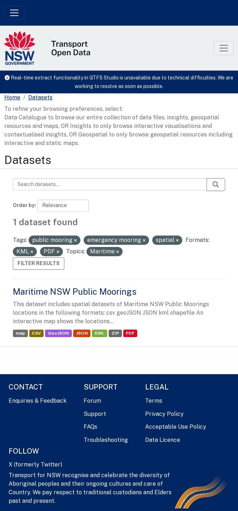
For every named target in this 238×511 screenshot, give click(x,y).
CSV (36, 333)
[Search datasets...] (110, 184)
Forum (92, 400)
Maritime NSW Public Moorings (75, 291)
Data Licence (162, 440)
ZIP (115, 333)
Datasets (40, 97)
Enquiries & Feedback (37, 400)
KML (99, 333)
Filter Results (39, 263)
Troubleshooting (106, 440)
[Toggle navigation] (14, 13)
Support (95, 414)
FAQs (90, 426)
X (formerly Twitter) (35, 464)
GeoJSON (58, 333)
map (20, 333)
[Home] (12, 97)
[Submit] (216, 184)
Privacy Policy (164, 414)
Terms (153, 400)
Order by (24, 205)
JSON (82, 333)
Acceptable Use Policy (175, 426)
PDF (130, 333)
